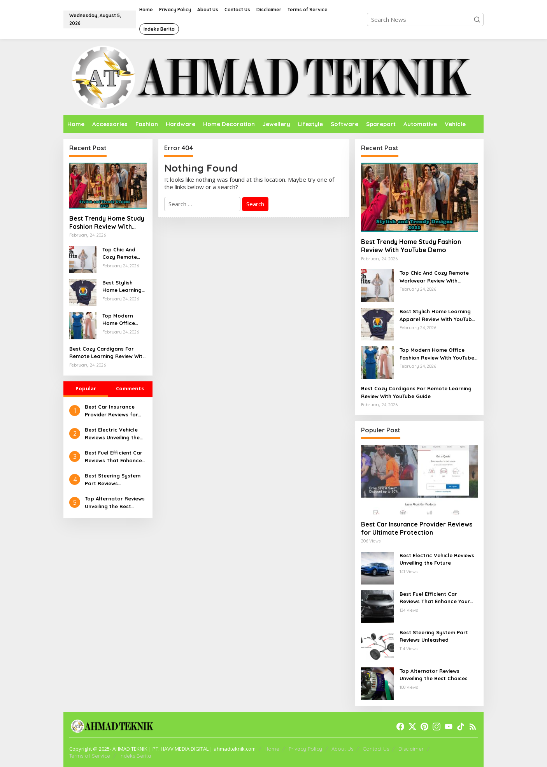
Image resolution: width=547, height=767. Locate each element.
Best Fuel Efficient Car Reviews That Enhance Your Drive (113, 456)
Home (272, 749)
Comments (130, 388)
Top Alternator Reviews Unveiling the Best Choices (115, 502)
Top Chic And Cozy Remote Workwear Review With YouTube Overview (119, 253)
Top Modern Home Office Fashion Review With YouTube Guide (121, 319)
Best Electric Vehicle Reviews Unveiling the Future (112, 434)
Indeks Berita (135, 756)
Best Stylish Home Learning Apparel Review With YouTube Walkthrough (122, 286)
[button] (477, 19)
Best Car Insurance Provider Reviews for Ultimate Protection (111, 411)
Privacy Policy (305, 749)
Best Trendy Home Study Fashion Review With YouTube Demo (106, 222)
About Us (342, 749)
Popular (85, 388)
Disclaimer (411, 749)
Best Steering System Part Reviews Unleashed (112, 479)
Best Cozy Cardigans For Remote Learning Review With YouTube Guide (107, 353)
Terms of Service (89, 756)
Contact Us (376, 749)
